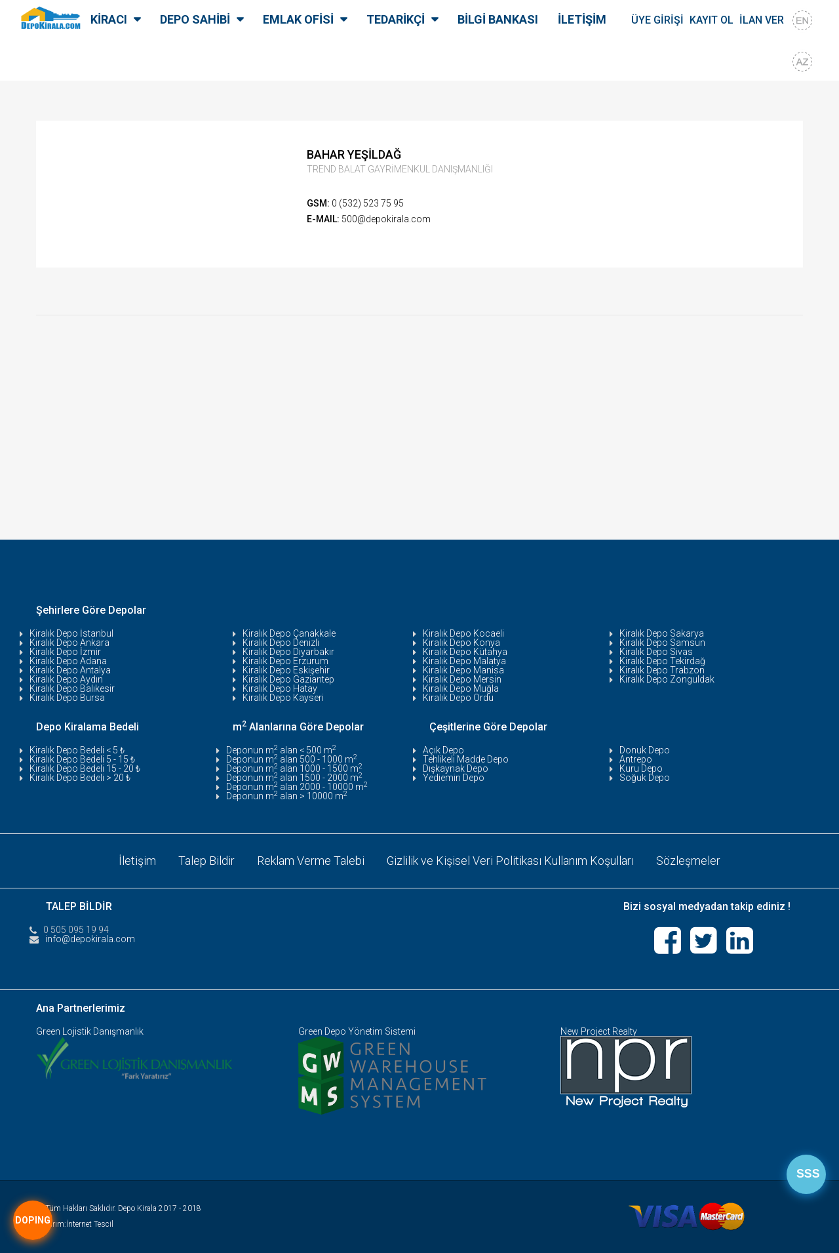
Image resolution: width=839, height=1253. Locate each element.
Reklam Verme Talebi (310, 860)
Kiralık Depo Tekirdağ (662, 661)
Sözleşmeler (689, 860)
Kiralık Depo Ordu (458, 697)
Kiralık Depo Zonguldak (666, 679)
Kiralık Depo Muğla (461, 688)
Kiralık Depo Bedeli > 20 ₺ (79, 777)
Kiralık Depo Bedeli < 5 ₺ (77, 750)
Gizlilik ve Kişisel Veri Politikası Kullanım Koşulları (510, 860)
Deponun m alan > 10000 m (286, 796)
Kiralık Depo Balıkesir (72, 688)
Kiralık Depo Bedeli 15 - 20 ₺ (84, 768)
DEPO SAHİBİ (195, 19)
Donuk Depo (644, 750)
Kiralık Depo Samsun (662, 642)
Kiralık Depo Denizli (281, 642)
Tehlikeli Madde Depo (466, 759)
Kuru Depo (641, 768)
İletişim (137, 860)
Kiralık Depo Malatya (464, 661)
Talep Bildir (206, 860)
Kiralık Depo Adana (68, 661)
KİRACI (108, 19)
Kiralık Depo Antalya (70, 670)
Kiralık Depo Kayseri (283, 697)
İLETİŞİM (582, 19)
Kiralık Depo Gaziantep (288, 679)
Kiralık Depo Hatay (280, 688)
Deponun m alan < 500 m (281, 750)
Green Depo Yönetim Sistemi (357, 1031)
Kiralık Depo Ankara (69, 642)
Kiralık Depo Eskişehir (286, 670)
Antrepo (635, 759)
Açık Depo (443, 750)
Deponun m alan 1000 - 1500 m (294, 768)
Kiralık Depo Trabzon (662, 670)
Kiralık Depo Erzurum (285, 661)
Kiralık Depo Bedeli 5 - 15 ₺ (82, 759)
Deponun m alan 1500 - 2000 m (294, 777)
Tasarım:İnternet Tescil (74, 1224)
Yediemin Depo (453, 777)
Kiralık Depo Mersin (462, 679)
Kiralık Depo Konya (461, 642)
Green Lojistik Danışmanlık (90, 1031)
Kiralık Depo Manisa (463, 670)
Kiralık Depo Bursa (67, 697)
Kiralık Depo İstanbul (71, 633)
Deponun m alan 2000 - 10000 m (297, 787)
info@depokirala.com (90, 939)
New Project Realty (598, 1031)
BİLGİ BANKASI (498, 19)
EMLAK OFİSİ (298, 19)
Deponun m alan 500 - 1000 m (291, 759)
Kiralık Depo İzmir (65, 651)
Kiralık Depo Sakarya (661, 633)
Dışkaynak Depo (455, 768)
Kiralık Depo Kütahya (465, 651)
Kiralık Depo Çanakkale (289, 633)
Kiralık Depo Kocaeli (463, 633)
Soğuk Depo (644, 777)
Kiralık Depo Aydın (66, 679)
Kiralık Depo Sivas (656, 651)
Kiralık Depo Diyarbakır (288, 651)
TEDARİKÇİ (395, 19)
